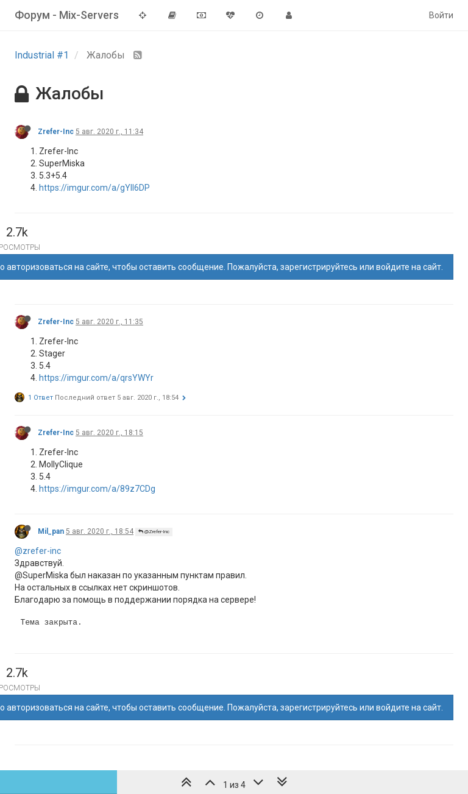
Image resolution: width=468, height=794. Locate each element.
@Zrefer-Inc (153, 531)
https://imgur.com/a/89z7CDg (97, 489)
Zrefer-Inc (56, 131)
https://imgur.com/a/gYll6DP (94, 188)
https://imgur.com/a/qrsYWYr (96, 378)
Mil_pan (51, 531)
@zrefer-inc (38, 551)
